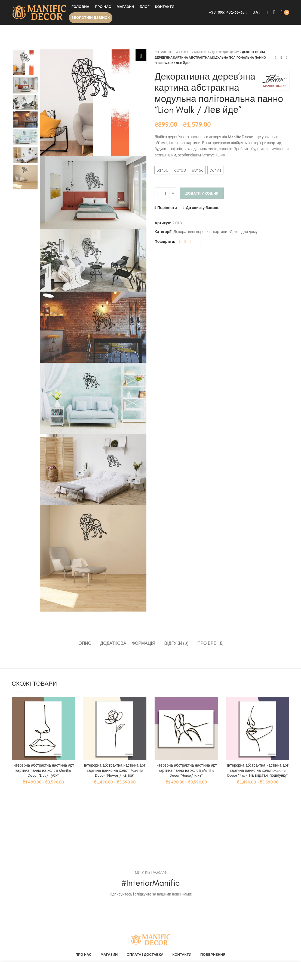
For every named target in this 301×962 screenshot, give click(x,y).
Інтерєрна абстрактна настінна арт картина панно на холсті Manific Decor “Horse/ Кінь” (186, 770)
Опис (84, 643)
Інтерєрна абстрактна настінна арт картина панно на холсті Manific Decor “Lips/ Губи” (43, 770)
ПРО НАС (84, 954)
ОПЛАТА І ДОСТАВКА (145, 954)
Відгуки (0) (176, 643)
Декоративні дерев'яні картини (200, 231)
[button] (162, 170)
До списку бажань (203, 208)
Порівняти (167, 208)
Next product (286, 57)
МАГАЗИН (109, 954)
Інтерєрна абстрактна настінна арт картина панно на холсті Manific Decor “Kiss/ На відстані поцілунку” (257, 770)
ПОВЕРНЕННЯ (212, 954)
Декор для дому (225, 52)
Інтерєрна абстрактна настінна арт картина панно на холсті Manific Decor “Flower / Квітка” (115, 770)
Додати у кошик (201, 193)
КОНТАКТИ (182, 954)
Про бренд (210, 643)
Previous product (275, 57)
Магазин (201, 52)
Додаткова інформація (127, 643)
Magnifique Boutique (173, 52)
